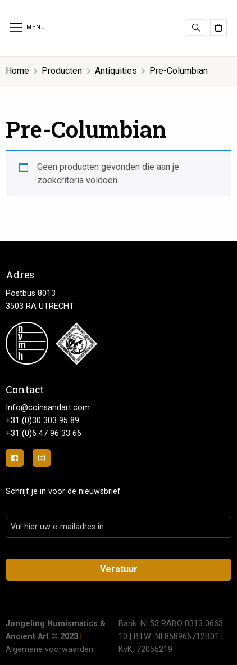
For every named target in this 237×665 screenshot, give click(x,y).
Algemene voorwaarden (49, 649)
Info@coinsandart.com (48, 407)
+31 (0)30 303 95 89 (42, 420)
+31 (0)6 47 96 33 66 (43, 433)
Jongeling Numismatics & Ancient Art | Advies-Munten (118, 26)
